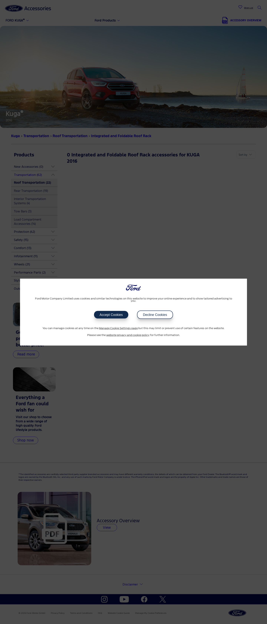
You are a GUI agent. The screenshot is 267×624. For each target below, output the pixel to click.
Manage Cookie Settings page (118, 328)
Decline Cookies (155, 315)
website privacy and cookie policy (127, 335)
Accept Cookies (111, 315)
